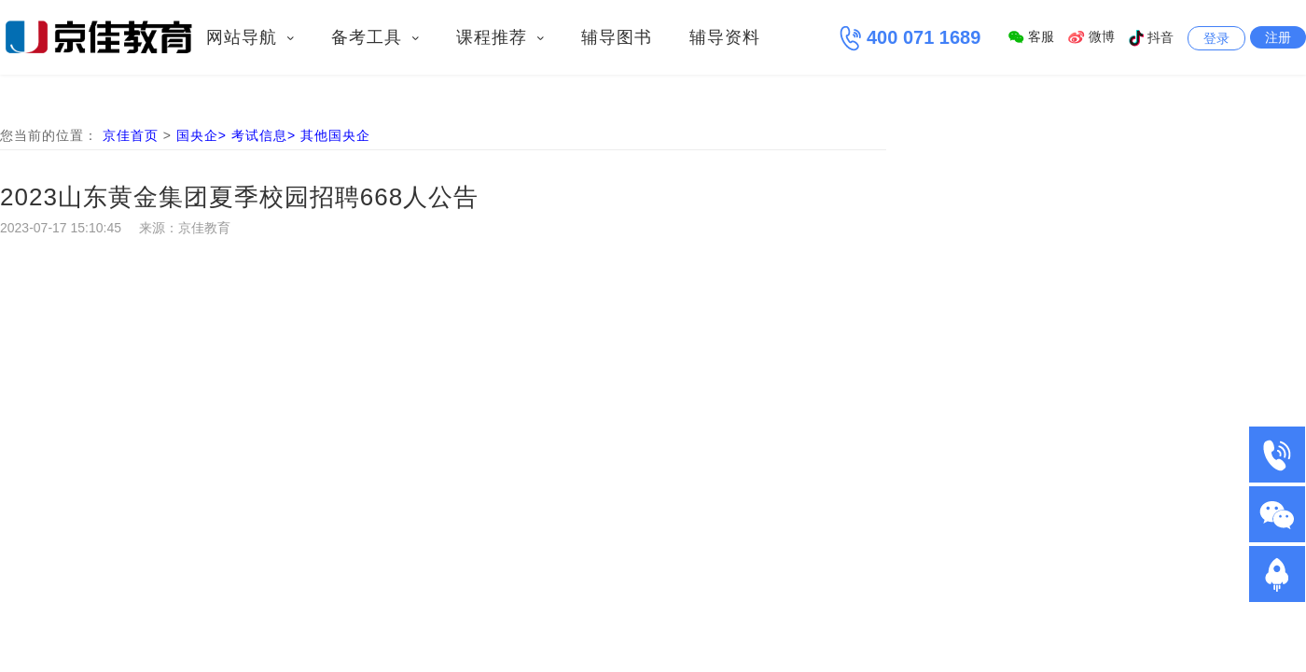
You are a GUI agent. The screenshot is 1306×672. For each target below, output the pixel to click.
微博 (1091, 36)
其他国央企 (335, 135)
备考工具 (375, 37)
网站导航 (250, 37)
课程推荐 (500, 37)
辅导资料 (724, 37)
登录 (1216, 38)
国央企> (203, 135)
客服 (1031, 36)
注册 (1278, 37)
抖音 (1151, 37)
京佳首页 (131, 135)
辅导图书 (616, 37)
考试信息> (265, 135)
